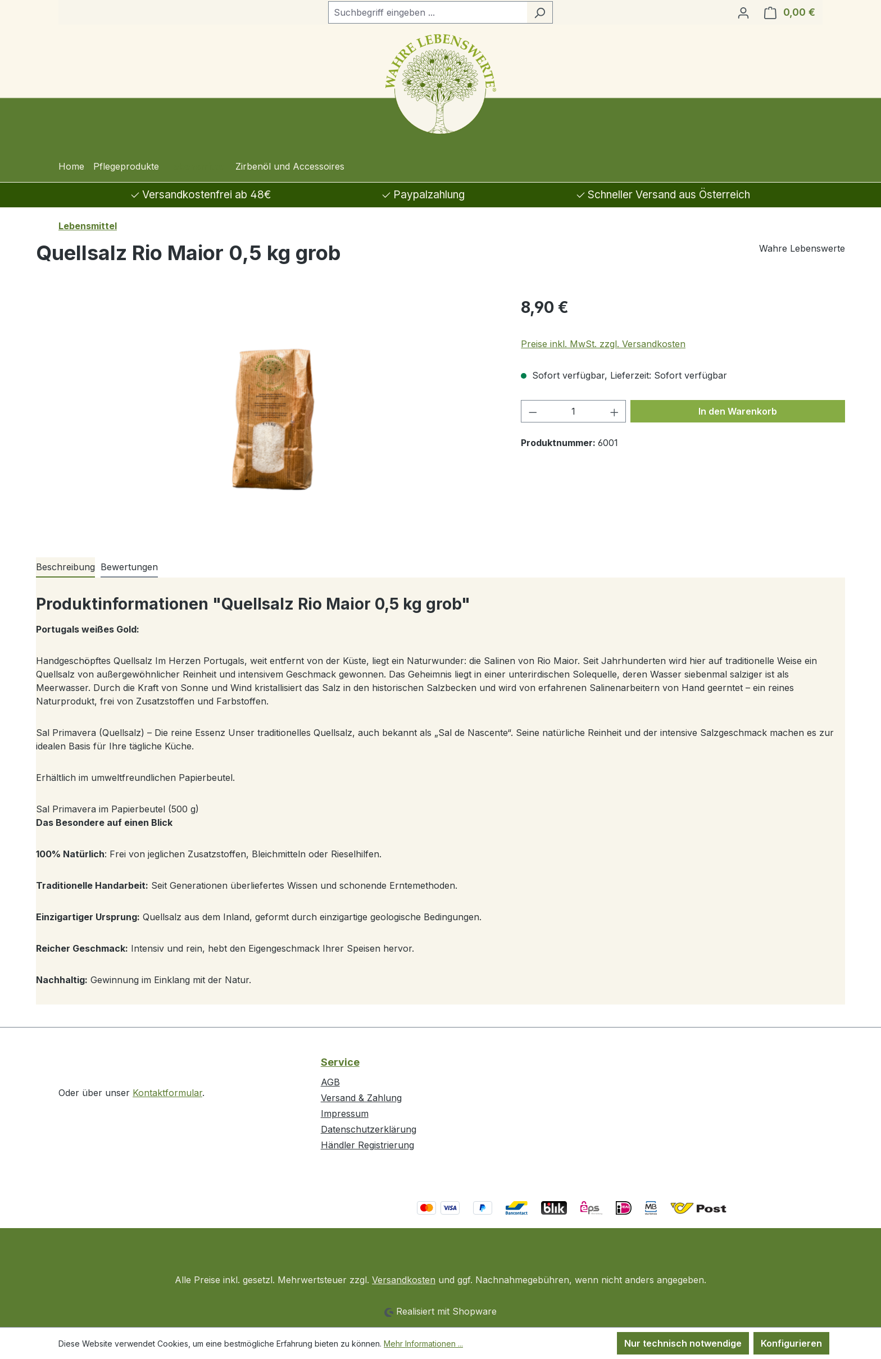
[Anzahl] (573, 411)
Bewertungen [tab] (129, 566)
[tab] (65, 567)
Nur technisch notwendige (683, 1343)
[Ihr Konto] (743, 12)
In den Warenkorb (737, 411)
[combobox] (427, 12)
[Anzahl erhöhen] (614, 411)
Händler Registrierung (367, 1145)
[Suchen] (539, 12)
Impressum (345, 1113)
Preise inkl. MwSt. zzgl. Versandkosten (603, 343)
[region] (267, 416)
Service (340, 1062)
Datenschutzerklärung (368, 1129)
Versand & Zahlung (361, 1097)
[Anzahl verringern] (532, 411)
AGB (330, 1082)
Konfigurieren (791, 1343)
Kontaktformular (167, 1092)
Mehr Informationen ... (423, 1343)
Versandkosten (403, 1279)
